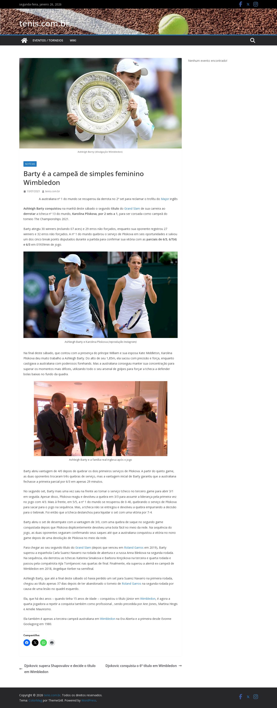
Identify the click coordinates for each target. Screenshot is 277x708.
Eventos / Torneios (48, 40)
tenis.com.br (44, 23)
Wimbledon (147, 599)
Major (165, 199)
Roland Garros (134, 547)
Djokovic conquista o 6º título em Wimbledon (143, 665)
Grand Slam (132, 208)
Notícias (30, 163)
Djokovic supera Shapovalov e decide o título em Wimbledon (57, 668)
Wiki (73, 40)
